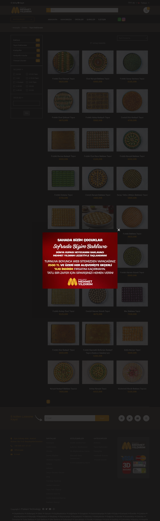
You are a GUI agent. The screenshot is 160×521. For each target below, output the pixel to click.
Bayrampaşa (64, 516)
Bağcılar (109, 516)
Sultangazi (30, 513)
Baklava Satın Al (53, 494)
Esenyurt (123, 513)
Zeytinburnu (18, 513)
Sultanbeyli (66, 519)
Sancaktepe (78, 519)
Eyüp (114, 513)
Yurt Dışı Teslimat (53, 481)
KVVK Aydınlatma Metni (80, 463)
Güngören (83, 513)
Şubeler (49, 468)
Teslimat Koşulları (53, 460)
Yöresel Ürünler (100, 460)
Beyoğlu (31, 516)
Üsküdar (139, 516)
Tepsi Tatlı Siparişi (53, 489)
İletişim (49, 464)
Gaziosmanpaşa (96, 513)
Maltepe (97, 519)
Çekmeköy (124, 519)
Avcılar (118, 516)
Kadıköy (114, 519)
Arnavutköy (128, 516)
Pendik (89, 519)
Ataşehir (143, 519)
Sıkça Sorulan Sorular (55, 472)
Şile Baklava (54, 519)
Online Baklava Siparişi (56, 498)
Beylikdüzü (42, 516)
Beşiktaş (52, 516)
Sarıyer (47, 513)
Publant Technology (31, 509)
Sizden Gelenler (53, 485)
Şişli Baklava (41, 519)
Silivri (39, 513)
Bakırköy (87, 516)
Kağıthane (72, 513)
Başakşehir (76, 516)
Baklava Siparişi (53, 502)
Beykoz (134, 519)
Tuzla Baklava (27, 519)
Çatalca (141, 513)
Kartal (105, 519)
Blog (48, 477)
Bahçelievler (98, 516)
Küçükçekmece (58, 513)
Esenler (132, 513)
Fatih (108, 513)
